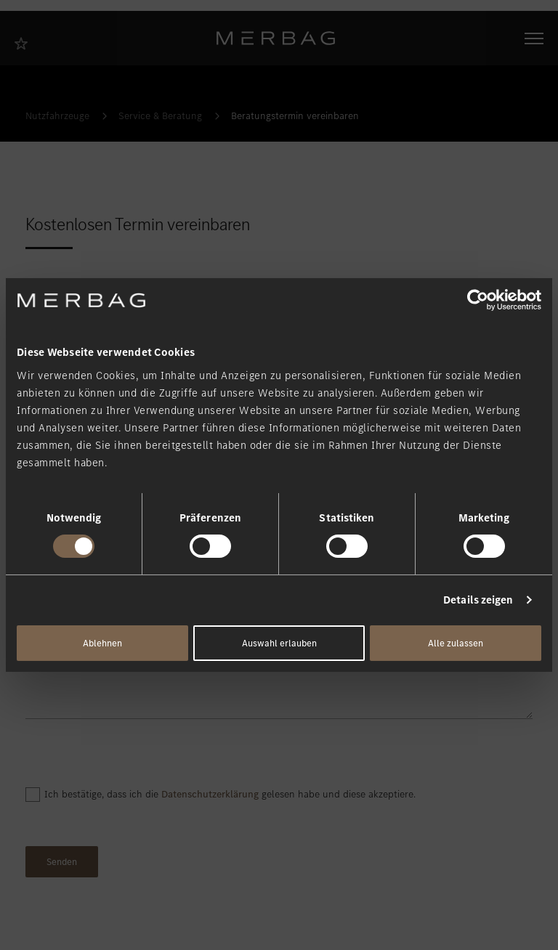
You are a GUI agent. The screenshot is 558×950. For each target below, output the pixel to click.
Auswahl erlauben (279, 643)
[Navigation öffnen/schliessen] (534, 38)
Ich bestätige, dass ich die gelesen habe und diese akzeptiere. (230, 794)
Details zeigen (478, 600)
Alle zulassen (455, 643)
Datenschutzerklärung (210, 794)
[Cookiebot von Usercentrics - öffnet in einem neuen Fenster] (477, 300)
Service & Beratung (160, 116)
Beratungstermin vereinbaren (295, 116)
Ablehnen (102, 643)
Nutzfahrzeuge (57, 116)
